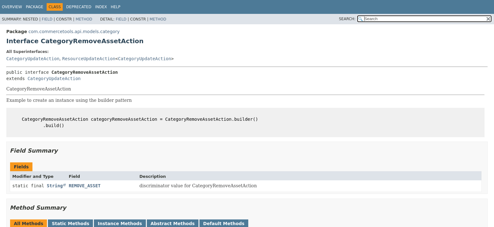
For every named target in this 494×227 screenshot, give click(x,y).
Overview (12, 7)
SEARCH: (347, 19)
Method (84, 19)
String (55, 185)
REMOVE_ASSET (85, 185)
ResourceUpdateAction (88, 58)
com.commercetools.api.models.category (74, 31)
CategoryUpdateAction (33, 58)
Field (47, 19)
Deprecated (78, 7)
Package (34, 7)
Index (101, 7)
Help (115, 7)
